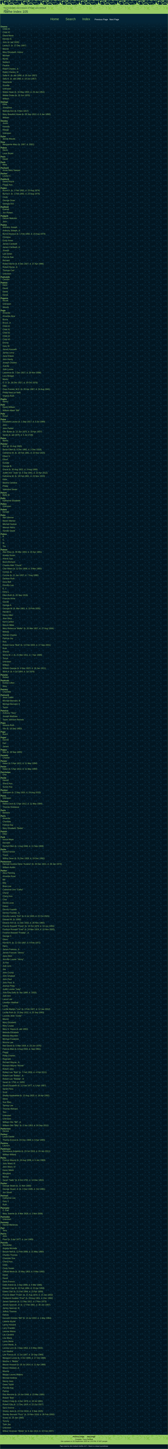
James (6, 746)
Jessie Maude (9, 139)
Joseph (6, 250)
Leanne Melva (9, 1331)
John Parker (8, 428)
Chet (5, 899)
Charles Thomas (10, 1255)
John (5, 42)
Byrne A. (6, 194)
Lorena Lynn (8, 1348)
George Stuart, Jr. (11, 1189)
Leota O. (6, 45)
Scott (5, 1092)
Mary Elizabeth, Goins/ (13, 52)
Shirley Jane (8, 1411)
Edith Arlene (8, 1285)
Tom (4, 1112)
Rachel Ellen (8, 846)
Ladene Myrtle (9, 1321)
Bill (4, 880)
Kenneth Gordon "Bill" (12, 1318)
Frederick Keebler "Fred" (14, 1298)
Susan (5, 1418)
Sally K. (6, 79)
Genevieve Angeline (12, 1151)
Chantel (6, 758)
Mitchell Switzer (10, 524)
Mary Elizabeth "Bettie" (13, 828)
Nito (4, 752)
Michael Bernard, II (11, 704)
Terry (5, 1230)
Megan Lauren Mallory (13, 1374)
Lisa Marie (7, 1338)
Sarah (5, 435)
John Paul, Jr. (9, 983)
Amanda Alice (9, 316)
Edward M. (7, 919)
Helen (5, 763)
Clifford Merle (9, 1272)
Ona (4, 774)
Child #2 (6, 32)
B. (3, 536)
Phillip (5, 486)
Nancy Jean (8, 1381)
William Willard (9, 1154)
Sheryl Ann (7, 783)
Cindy (5, 197)
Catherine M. (8, 453)
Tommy (6, 1421)
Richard (6, 260)
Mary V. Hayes (9, 1029)
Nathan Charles (10, 635)
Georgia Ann (8, 204)
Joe (4, 969)
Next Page (114, 19)
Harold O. (7, 612)
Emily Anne (8, 240)
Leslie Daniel (8, 1137)
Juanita (6, 366)
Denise (6, 1131)
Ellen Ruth (7, 595)
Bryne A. (6, 190)
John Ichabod (9, 976)
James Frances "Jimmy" (13, 953)
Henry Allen (8, 615)
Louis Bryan (8, 153)
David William (9, 407)
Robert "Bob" (8, 1398)
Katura (6, 1315)
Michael (6, 55)
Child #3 (6, 339)
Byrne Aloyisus (9, 234)
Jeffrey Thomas (10, 1311)
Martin (5, 379)
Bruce (5, 319)
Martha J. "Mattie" (11, 1361)
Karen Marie (8, 1170)
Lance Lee (7, 999)
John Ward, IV (9, 1167)
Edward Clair (8, 1288)
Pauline (6, 65)
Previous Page (101, 19)
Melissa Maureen (10, 1036)
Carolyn (6, 279)
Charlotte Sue (9, 1258)
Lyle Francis (8, 1355)
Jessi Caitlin (8, 697)
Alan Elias (7, 552)
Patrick (6, 1391)
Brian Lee (7, 886)
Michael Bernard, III (11, 701)
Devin (5, 150)
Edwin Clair (8, 1291)
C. (4, 540)
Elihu (5, 104)
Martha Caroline (10, 483)
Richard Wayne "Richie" (13, 1066)
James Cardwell (10, 244)
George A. (7, 605)
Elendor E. (7, 39)
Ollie (5, 386)
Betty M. (6, 495)
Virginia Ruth (8, 396)
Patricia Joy (8, 638)
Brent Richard (9, 562)
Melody (6, 632)
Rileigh (6, 130)
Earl (4, 743)
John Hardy (8, 359)
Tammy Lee (8, 1105)
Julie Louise (8, 369)
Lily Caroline (8, 1335)
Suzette (6, 85)
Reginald (7, 1059)
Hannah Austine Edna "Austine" (17, 864)
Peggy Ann (7, 185)
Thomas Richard (10, 1109)
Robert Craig (8, 1401)
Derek (5, 295)
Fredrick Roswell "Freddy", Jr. (16, 933)
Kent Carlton (8, 622)
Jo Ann (6, 963)
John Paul (7, 979)
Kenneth (6, 843)
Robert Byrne (9, 264)
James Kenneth (10, 349)
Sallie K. (6, 75)
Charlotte (7, 692)
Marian (6, 1177)
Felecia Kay (8, 825)
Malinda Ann (8, 111)
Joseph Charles (10, 363)
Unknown (7, 89)
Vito (4, 729)
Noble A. (6, 62)
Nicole (5, 300)
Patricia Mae (8, 1049)
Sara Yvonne (8, 1408)
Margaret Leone (10, 1358)
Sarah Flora (8, 1089)
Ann (4, 446)
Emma (5, 343)
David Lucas (8, 903)
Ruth (5, 648)
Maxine (6, 1371)
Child (5, 1265)
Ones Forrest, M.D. (11, 389)
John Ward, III (9, 1163)
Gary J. (6, 1201)
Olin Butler (7, 432)
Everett (6, 209)
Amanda (6, 313)
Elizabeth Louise (10, 422)
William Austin (9, 867)
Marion (6, 1019)
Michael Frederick (11, 1039)
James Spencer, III (11, 1308)
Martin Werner (9, 521)
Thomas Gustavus (11, 807)
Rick (5, 642)
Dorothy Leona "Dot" (12, 916)
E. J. (5, 588)
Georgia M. (8, 608)
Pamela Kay (8, 1388)
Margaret (7, 1173)
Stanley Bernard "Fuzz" (13, 1414)
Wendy (6, 307)
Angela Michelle (10, 1248)
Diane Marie (8, 35)
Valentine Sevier (10, 489)
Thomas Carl (8, 270)
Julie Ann (7, 996)
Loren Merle (8, 1341)
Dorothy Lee (8, 585)
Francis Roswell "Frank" (13, 926)
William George (10, 668)
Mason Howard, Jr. (11, 1368)
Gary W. (6, 346)
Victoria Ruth (8, 725)
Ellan (5, 834)
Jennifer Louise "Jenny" (13, 959)
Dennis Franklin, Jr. (11, 913)
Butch (5, 734)
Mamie (6, 49)
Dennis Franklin (10, 909)
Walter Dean (8, 92)
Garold (6, 602)
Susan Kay (7, 787)
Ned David (7, 1046)
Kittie (5, 479)
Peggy (5, 1052)
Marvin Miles (8, 625)
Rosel (5, 416)
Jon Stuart (7, 1192)
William (6, 99)
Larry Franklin (9, 1328)
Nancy (5, 401)
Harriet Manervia (10, 1225)
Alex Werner (8, 517)
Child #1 (6, 29)
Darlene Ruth (9, 579)
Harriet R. (7, 943)
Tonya (5, 658)
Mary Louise (8, 1026)
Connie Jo (7, 572)
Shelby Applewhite (11, 1095)
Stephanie (7, 82)
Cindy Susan (8, 1268)
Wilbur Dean (8, 858)
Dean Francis (9, 1281)
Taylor (5, 707)
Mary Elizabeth (9, 1022)
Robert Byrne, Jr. (10, 267)
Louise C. (7, 176)
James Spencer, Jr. (11, 1305)
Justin (5, 123)
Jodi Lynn (7, 966)
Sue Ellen (7, 1102)
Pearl (5, 1239)
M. (4, 543)
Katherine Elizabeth (11, 501)
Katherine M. (8, 476)
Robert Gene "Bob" (11, 645)
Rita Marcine (8, 1394)
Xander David (9, 531)
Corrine (6, 575)
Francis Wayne (9, 1160)
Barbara (6, 813)
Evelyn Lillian (8, 683)
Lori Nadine (8, 1351)
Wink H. (6, 672)
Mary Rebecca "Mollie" (13, 628)
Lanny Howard (9, 1325)
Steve (5, 1099)
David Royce (8, 181)
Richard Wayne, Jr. (11, 1062)
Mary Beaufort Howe (12, 114)
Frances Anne (9, 598)
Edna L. (6, 592)
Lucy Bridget (8, 376)
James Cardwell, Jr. (11, 247)
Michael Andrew (10, 1378)
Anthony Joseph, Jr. (12, 230)
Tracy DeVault (88, 1439)
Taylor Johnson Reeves (13, 720)
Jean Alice (7, 618)
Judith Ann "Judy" (10, 473)
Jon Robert (8, 213)
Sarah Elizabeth (10, 1085)
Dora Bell (7, 582)
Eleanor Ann (8, 923)
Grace (5, 469)
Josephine (7, 108)
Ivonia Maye (8, 839)
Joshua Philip (9, 986)
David (5, 159)
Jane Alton (7, 956)
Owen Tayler (8, 1384)
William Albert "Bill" (11, 410)
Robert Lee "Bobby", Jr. (13, 1076)
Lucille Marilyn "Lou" (12, 1009)
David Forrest (9, 852)
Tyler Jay (7, 1424)
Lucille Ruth (8, 1012)
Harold (6, 780)
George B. (7, 466)
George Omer (9, 200)
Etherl (5, 459)
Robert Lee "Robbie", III (13, 1079)
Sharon (6, 652)
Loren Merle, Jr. (10, 1345)
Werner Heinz (9, 527)
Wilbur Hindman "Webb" (13, 1431)
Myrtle (5, 59)
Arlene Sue (8, 559)
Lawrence (7, 373)
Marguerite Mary (10, 144)
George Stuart (9, 1186)
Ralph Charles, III (10, 72)
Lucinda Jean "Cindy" (12, 1016)
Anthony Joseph (10, 227)
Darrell (6, 740)
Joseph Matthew (10, 716)
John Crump (8, 973)
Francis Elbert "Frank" (12, 1295)
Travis (5, 855)
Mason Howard (9, 1365)
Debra (5, 906)
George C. (7, 936)
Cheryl (5, 893)
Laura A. (6, 1146)
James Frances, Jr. (11, 949)
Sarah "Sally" (8, 1180)
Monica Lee (8, 1042)
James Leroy (8, 353)
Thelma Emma (9, 1140)
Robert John (8, 1069)
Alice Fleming (9, 873)
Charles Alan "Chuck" (12, 565)
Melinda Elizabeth (11, 1032)
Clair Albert (8, 569)
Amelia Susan (9, 555)
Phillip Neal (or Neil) (12, 392)
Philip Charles (9, 1056)
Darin (5, 285)
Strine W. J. (8, 655)
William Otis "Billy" (11, 1125)
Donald (6, 512)
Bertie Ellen (8, 449)
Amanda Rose (9, 876)
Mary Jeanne (8, 1214)
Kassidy (6, 126)
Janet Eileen (8, 356)
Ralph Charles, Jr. (11, 69)
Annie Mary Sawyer (11, 170)
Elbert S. (6, 456)
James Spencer (10, 1301)
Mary (5, 165)
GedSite (81, 1446)
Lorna (5, 1006)
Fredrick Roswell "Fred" (13, 929)
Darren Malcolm (10, 218)
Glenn (5, 939)
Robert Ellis (8, 1404)
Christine (7, 237)
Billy (4, 883)
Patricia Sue (8, 257)
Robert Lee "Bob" (10, 1072)
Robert (6, 677)
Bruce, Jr (7, 323)
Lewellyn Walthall (10, 1002)
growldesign (104, 1446)
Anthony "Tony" (9, 713)
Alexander (7, 1245)
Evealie (6, 463)
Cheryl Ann (8, 896)
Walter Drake (8, 95)
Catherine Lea (9, 1198)
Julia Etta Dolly (9, 992)
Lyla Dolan (7, 254)
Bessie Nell (8, 1252)
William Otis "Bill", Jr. (12, 1122)
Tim (4, 546)
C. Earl (6, 1210)
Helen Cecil (8, 804)
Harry (5, 946)
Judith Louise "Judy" (12, 989)
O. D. (5, 383)
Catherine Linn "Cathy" (13, 889)
